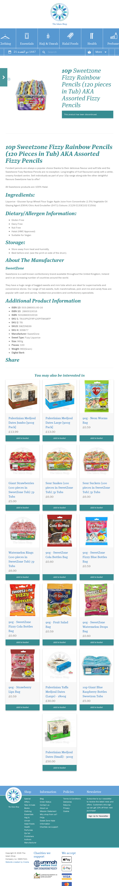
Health (92, 43)
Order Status (45, 801)
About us (44, 808)
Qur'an (27, 833)
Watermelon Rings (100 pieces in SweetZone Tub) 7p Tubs (21, 559)
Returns (66, 805)
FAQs (42, 817)
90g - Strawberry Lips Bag (20, 690)
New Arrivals (29, 805)
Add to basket (22, 438)
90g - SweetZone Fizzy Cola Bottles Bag (21, 627)
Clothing (27, 811)
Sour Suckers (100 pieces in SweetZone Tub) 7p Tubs (96, 488)
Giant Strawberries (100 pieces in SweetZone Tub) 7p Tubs (21, 490)
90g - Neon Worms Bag (95, 420)
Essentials (27, 43)
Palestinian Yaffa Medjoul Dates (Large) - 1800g (57, 692)
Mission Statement (48, 811)
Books (27, 808)
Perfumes (28, 830)
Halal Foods (70, 43)
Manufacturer (29, 842)
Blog (42, 798)
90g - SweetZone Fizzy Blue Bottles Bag (95, 557)
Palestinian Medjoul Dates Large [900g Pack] (59, 423)
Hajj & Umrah (48, 43)
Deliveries (67, 801)
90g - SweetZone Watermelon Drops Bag (95, 627)
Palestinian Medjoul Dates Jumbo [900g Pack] (22, 423)
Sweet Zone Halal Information (47, 822)
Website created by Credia (17, 862)
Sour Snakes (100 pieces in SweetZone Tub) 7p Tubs (59, 488)
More (101, 52)
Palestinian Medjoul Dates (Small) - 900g (59, 754)
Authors (27, 839)
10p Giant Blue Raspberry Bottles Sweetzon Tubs (95, 692)
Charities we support (49, 827)
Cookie (66, 811)
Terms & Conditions (72, 798)
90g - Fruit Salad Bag (57, 625)
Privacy (66, 808)
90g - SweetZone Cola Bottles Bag (57, 555)
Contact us (44, 805)
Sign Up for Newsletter (98, 816)
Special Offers (27, 800)
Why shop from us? (48, 814)
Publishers (29, 836)
